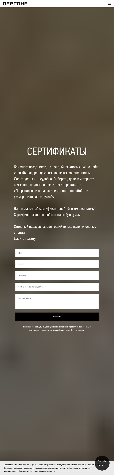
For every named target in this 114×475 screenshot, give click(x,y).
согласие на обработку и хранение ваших (75, 327)
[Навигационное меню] (109, 4)
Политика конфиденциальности (42, 471)
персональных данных (37, 330)
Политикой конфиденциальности (72, 330)
